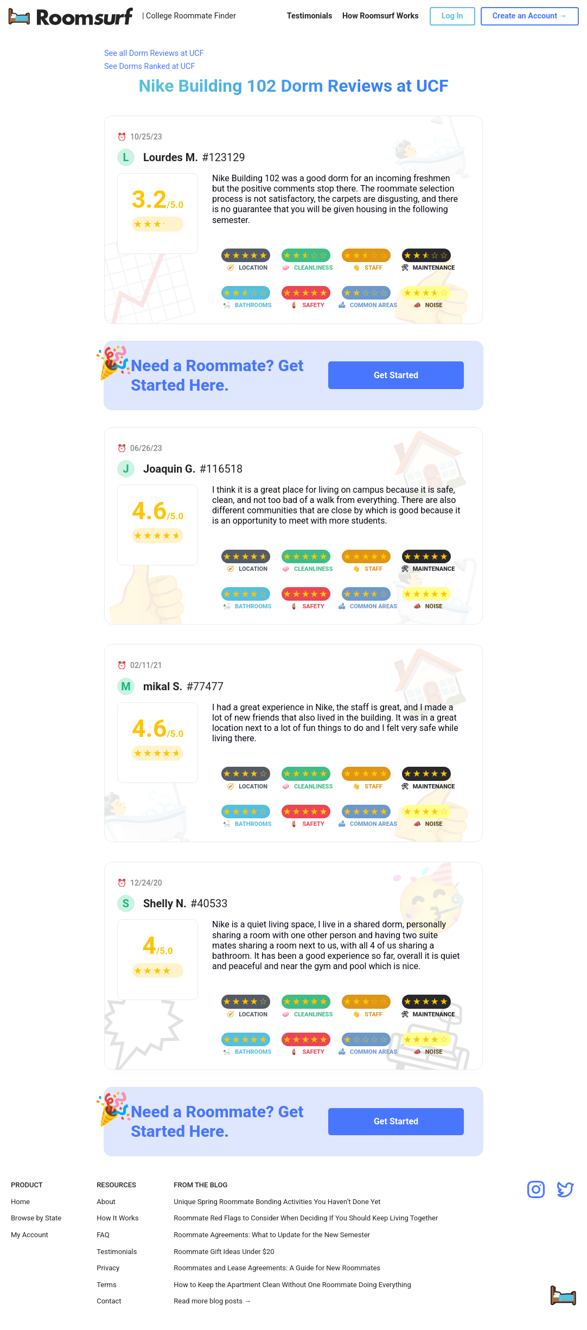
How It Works (117, 1218)
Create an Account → (530, 16)
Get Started (396, 375)
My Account (29, 1235)
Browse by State (36, 1218)
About (106, 1202)
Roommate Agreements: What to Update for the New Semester (272, 1235)
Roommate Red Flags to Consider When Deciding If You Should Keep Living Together (306, 1218)
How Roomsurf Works (380, 16)
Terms (107, 1285)
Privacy (108, 1268)
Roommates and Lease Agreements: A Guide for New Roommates (277, 1268)
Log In (452, 16)
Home (20, 1202)
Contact (109, 1301)
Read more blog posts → (212, 1301)
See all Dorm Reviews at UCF (154, 53)
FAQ (103, 1235)
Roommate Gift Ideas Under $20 (224, 1252)
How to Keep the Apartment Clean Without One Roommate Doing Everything (292, 1285)
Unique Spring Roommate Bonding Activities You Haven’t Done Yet (277, 1202)
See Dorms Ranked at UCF (149, 66)
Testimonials (309, 16)
